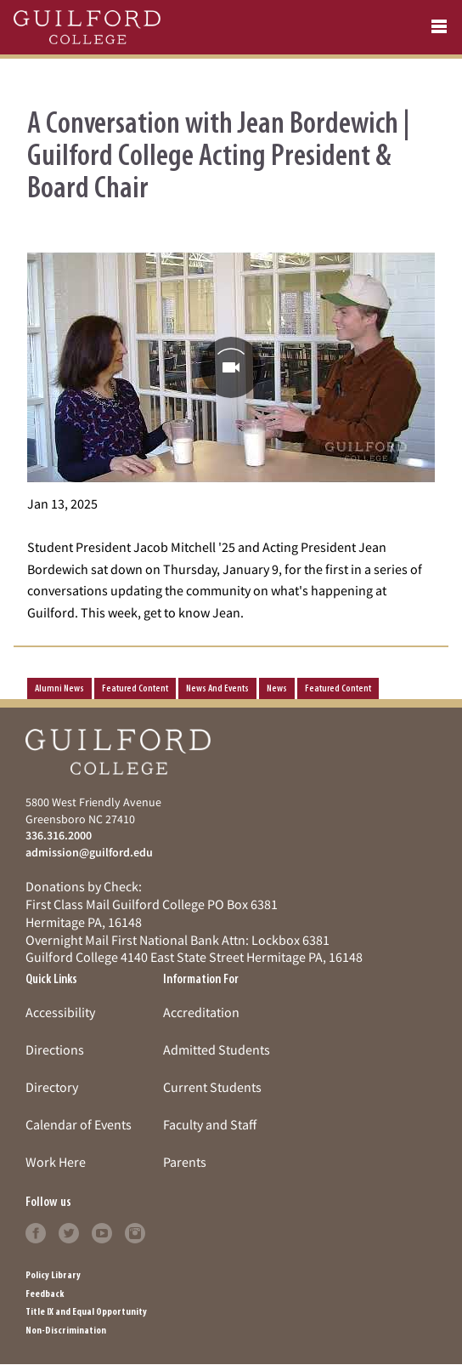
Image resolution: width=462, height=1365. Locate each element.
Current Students (212, 1086)
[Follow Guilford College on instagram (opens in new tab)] (135, 1230)
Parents (184, 1161)
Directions (54, 1049)
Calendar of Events (78, 1124)
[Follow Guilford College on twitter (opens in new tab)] (69, 1230)
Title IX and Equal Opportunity (86, 1312)
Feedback (44, 1294)
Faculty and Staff (209, 1124)
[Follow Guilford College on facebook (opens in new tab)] (35, 1230)
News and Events (217, 689)
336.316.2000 (58, 835)
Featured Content (135, 689)
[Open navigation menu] (439, 27)
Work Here (55, 1161)
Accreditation (201, 1012)
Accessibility (60, 1012)
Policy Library (53, 1276)
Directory (51, 1086)
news (277, 689)
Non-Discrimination (65, 1331)
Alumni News (59, 689)
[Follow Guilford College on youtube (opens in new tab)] (102, 1230)
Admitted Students (216, 1049)
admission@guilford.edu (89, 852)
